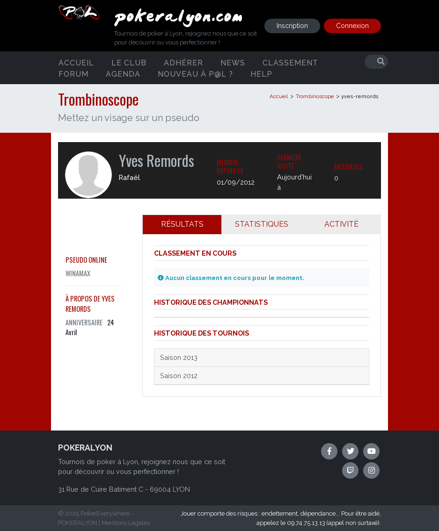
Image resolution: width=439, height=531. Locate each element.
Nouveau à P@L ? (195, 73)
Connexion (352, 25)
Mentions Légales (126, 522)
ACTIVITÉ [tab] (341, 224)
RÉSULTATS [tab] (182, 224)
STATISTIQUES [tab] (261, 224)
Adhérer (183, 62)
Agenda (123, 73)
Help (261, 73)
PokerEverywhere (105, 513)
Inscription (292, 25)
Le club (128, 62)
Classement (290, 62)
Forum (73, 73)
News (232, 62)
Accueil (76, 62)
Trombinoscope (315, 96)
